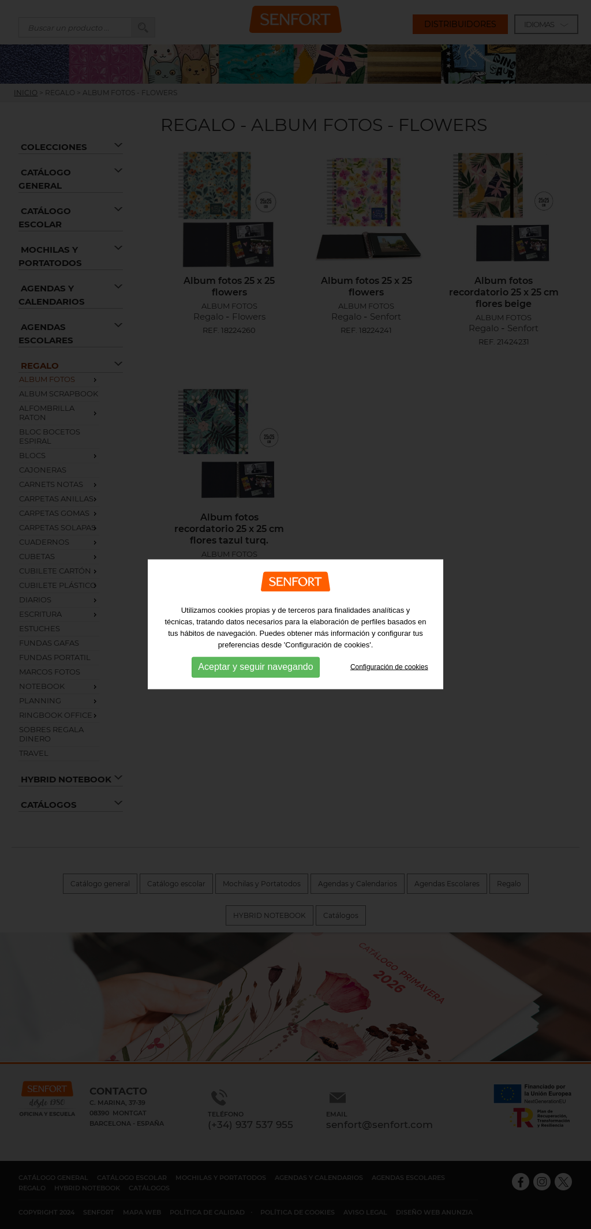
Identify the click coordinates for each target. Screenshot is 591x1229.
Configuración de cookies (389, 673)
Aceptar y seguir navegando (255, 673)
